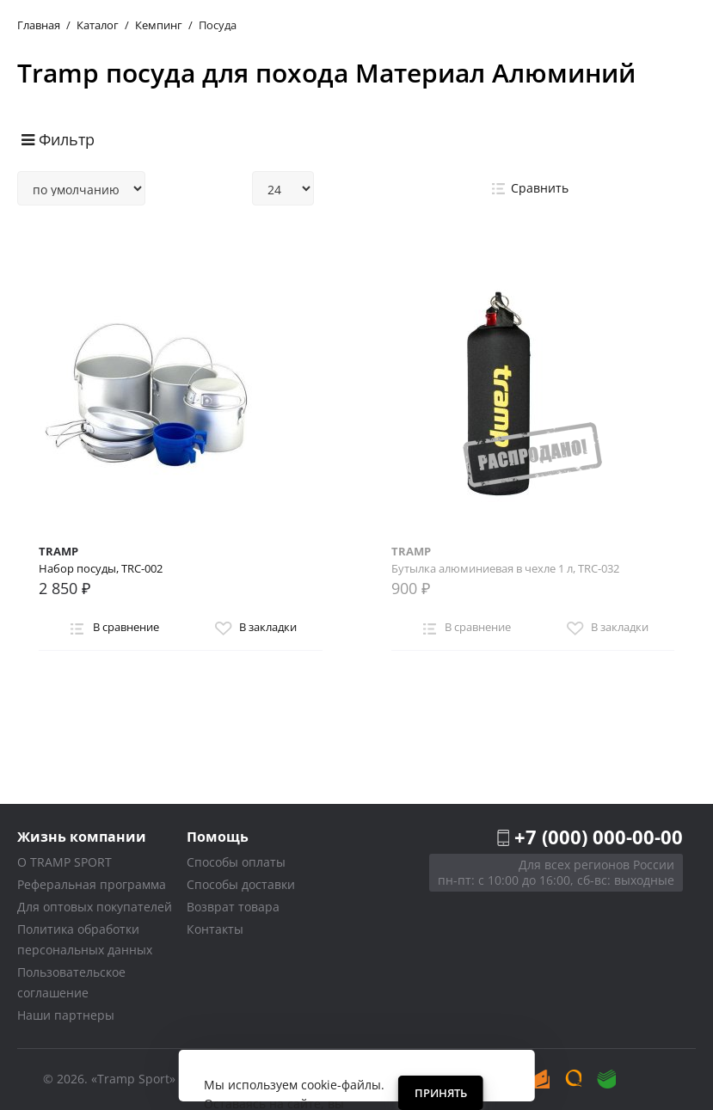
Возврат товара (233, 906)
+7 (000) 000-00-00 (598, 836)
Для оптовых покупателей (94, 906)
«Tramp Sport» (133, 1078)
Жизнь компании (81, 836)
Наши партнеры (65, 1015)
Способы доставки (241, 884)
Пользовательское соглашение (71, 982)
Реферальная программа (91, 884)
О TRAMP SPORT (64, 862)
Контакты (215, 929)
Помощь (218, 836)
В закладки (254, 628)
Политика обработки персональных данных (84, 939)
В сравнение (112, 628)
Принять (441, 1093)
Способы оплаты (236, 862)
